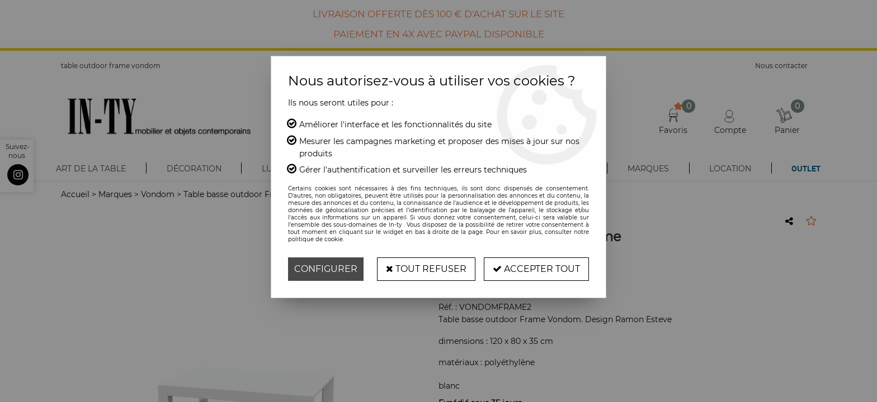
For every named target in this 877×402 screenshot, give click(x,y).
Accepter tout (536, 269)
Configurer (325, 269)
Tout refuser (426, 269)
